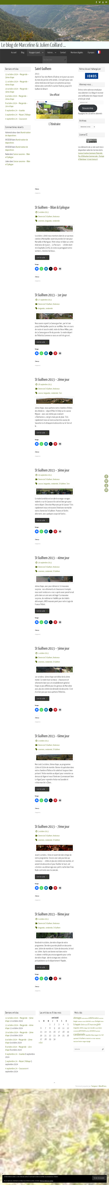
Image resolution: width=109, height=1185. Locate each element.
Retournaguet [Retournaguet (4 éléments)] (94, 1035)
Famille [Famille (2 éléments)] (85, 1024)
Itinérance (56, 216)
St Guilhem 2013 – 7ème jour (52, 827)
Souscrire (87, 108)
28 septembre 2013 (45, 384)
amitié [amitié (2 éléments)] (83, 1018)
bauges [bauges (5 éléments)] (75, 1021)
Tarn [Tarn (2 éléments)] (91, 1038)
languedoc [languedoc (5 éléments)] (76, 1028)
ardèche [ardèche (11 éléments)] (91, 1018)
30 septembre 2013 (45, 563)
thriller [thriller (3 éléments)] (93, 1038)
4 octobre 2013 (43, 919)
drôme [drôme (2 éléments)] (102, 1021)
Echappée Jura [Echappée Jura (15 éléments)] (78, 1024)
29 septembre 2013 (45, 475)
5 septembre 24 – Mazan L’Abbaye (18, 115)
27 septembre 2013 (45, 300)
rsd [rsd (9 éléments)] (102, 1035)
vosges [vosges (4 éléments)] (84, 1041)
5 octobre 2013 (43, 212)
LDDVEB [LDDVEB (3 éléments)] (81, 1028)
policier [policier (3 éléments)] (87, 1031)
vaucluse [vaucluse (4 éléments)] (75, 1041)
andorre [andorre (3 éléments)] (86, 1018)
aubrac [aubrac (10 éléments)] (96, 1018)
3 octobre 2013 (43, 831)
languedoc (48, 221)
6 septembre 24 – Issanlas (15, 110)
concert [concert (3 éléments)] (93, 1021)
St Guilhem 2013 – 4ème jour (52, 558)
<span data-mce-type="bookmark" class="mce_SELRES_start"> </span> (54, 157)
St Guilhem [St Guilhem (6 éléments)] (82, 1038)
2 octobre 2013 (43, 741)
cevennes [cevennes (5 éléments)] (88, 1021)
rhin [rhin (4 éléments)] (100, 1035)
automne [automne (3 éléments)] (101, 1018)
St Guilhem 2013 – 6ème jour (52, 736)
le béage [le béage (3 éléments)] (85, 1028)
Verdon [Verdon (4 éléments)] (80, 1041)
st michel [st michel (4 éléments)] (87, 1038)
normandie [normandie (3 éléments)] (75, 1031)
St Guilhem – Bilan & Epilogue (52, 207)
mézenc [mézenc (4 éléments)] (100, 1028)
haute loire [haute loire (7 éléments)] (93, 1025)
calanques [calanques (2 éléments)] (80, 1021)
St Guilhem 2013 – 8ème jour (52, 914)
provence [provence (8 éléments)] (93, 1031)
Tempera (94, 1086)
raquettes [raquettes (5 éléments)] (88, 1035)
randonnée (56, 221)
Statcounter (4, 1092)
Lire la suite (42, 257)
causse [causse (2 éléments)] (83, 1021)
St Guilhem (62, 484)
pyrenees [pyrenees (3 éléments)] (98, 1031)
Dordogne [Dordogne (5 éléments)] (98, 1021)
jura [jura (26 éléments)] (98, 1024)
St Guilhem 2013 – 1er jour (51, 295)
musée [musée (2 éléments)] (96, 1028)
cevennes (41, 221)
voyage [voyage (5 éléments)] (88, 1041)
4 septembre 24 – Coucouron (16, 119)
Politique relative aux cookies (46, 1181)
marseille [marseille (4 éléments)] (92, 1028)
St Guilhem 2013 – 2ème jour (52, 380)
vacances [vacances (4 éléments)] (98, 1038)
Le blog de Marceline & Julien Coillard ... (33, 45)
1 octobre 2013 (43, 653)
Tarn (60, 393)
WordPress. (103, 1086)
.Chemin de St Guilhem (45, 216)
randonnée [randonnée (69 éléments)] (79, 1034)
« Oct (41, 1043)
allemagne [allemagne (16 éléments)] (77, 1018)
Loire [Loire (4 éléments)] (88, 1028)
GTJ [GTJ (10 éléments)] (89, 1024)
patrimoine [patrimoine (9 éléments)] (82, 1031)
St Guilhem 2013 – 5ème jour (52, 648)
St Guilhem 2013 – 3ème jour (52, 470)
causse (40, 393)
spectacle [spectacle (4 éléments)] (75, 1038)
